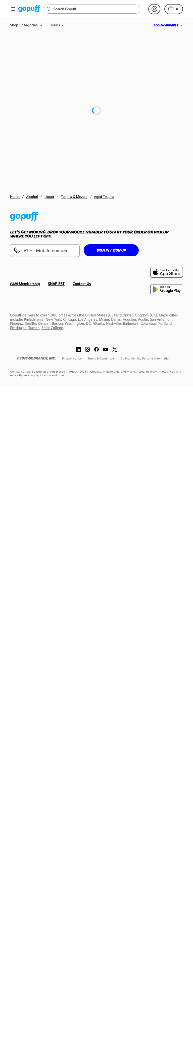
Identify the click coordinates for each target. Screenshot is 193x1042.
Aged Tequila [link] (104, 197)
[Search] (94, 9)
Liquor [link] (49, 197)
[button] (173, 9)
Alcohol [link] (32, 197)
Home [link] (15, 197)
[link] (29, 9)
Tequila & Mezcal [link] (74, 197)
